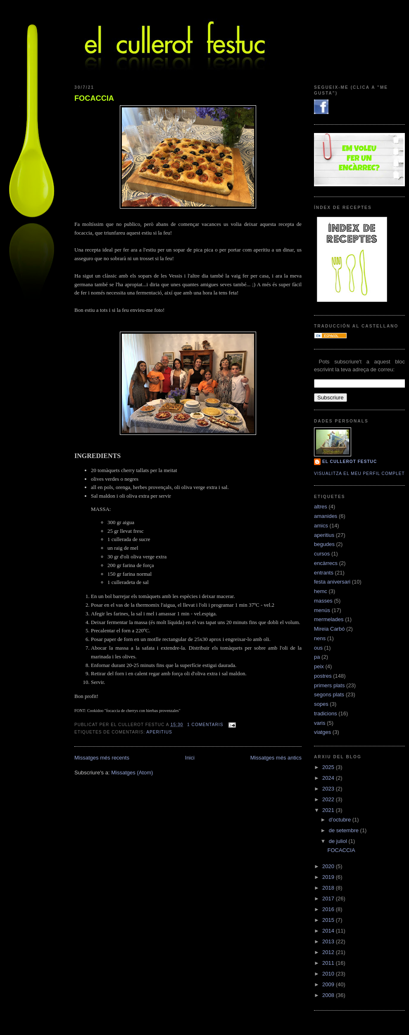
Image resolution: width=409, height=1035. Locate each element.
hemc (320, 591)
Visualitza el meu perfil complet (359, 473)
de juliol (339, 841)
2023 (329, 789)
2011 (329, 963)
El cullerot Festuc (349, 461)
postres (323, 676)
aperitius (159, 732)
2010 (329, 974)
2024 (329, 778)
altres (320, 506)
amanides (325, 516)
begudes (324, 544)
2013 (329, 941)
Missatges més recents (101, 758)
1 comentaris (205, 724)
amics (321, 525)
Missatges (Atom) (132, 772)
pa (317, 657)
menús (322, 610)
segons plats (329, 694)
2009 (329, 984)
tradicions (325, 713)
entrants (323, 573)
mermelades (329, 619)
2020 (329, 866)
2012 (329, 952)
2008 (329, 995)
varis (319, 723)
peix (319, 666)
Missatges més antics (276, 758)
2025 (329, 767)
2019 (329, 877)
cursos (322, 554)
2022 (329, 799)
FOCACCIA (94, 98)
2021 (329, 810)
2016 (329, 909)
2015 (329, 920)
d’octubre (340, 820)
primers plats (329, 685)
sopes (321, 704)
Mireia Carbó (329, 629)
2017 (329, 898)
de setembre (344, 830)
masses (323, 601)
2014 (329, 931)
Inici (190, 758)
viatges (322, 732)
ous (318, 648)
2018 (329, 888)
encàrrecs (326, 563)
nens (320, 638)
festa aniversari (332, 582)
